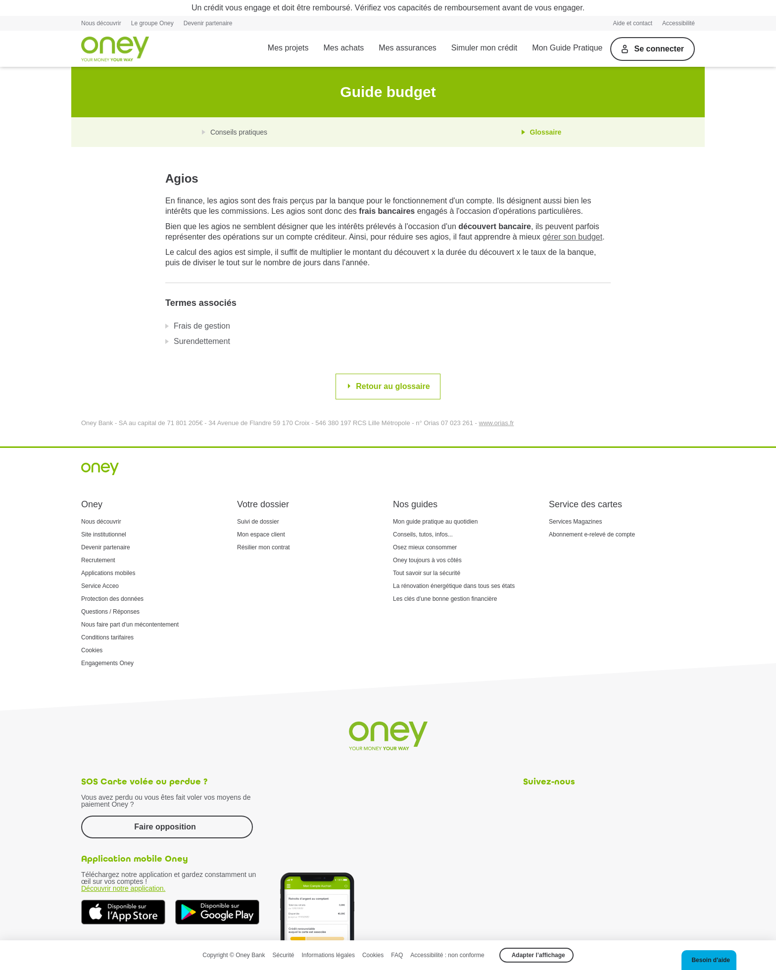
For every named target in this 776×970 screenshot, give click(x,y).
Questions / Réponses (110, 611)
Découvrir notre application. (123, 888)
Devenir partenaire (208, 23)
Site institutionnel (103, 534)
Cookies (91, 650)
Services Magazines (575, 521)
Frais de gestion (202, 326)
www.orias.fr (496, 423)
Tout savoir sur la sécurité (426, 573)
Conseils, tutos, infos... (423, 534)
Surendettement (202, 341)
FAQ (397, 955)
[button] (708, 960)
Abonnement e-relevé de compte (592, 534)
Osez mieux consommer (425, 547)
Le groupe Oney (152, 23)
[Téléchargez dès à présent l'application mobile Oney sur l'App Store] (123, 912)
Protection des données (112, 598)
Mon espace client (261, 534)
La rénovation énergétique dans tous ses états (454, 585)
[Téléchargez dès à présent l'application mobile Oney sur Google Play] (217, 912)
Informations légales (328, 955)
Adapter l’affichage (538, 955)
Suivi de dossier (258, 521)
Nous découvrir (101, 23)
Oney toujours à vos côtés (427, 560)
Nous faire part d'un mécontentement (130, 624)
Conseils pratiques (238, 132)
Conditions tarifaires (107, 637)
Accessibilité (678, 23)
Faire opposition (164, 827)
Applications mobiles (108, 573)
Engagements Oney (107, 663)
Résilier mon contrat (263, 547)
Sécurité (283, 955)
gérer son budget (572, 237)
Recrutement (98, 560)
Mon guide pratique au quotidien (435, 521)
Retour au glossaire (393, 386)
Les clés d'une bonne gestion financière (445, 598)
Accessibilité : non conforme (447, 955)
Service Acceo (100, 585)
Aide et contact (632, 23)
